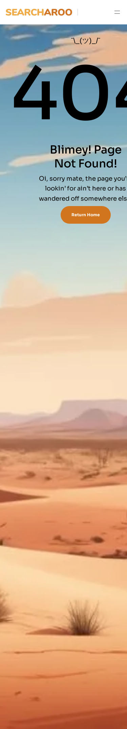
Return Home (85, 215)
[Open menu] (117, 12)
